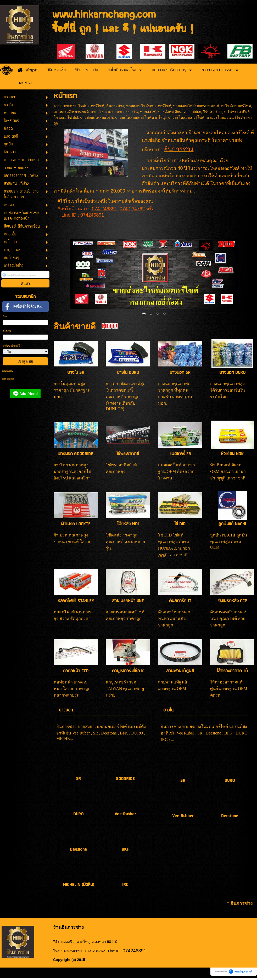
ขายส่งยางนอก (102, 112)
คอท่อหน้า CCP (75, 671)
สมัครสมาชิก (8, 379)
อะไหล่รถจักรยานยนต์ (71, 112)
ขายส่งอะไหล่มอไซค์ (96, 117)
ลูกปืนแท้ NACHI (232, 524)
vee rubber (192, 112)
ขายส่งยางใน (127, 112)
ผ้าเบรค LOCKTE (76, 524)
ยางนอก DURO (232, 372)
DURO (78, 814)
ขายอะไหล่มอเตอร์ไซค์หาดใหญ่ (140, 117)
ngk (222, 112)
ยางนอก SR (180, 372)
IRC (125, 884)
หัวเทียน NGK (232, 453)
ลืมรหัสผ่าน (7, 371)
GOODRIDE (125, 778)
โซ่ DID (180, 524)
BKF (125, 849)
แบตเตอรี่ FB (180, 453)
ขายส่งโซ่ (148, 112)
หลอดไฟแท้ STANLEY (76, 600)
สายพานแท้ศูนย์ (180, 671)
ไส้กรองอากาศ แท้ (232, 671)
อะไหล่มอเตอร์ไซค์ (236, 106)
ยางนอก (66, 710)
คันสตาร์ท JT (180, 600)
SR (78, 778)
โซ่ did (72, 117)
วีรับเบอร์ (210, 112)
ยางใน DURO (128, 372)
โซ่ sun (59, 117)
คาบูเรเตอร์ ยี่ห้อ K (128, 671)
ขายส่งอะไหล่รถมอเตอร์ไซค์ (148, 106)
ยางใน (168, 710)
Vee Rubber (125, 814)
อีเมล (5, 317)
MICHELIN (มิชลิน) (78, 884)
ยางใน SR (75, 372)
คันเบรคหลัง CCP (232, 600)
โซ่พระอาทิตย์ (238, 112)
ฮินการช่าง (115, 106)
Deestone (78, 849)
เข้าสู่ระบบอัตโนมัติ (11, 346)
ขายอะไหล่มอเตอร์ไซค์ (186, 117)
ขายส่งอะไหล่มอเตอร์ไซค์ (83, 106)
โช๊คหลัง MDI (128, 524)
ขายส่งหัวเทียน (170, 112)
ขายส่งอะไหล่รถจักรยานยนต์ (196, 106)
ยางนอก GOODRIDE (75, 453)
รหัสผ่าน (7, 331)
